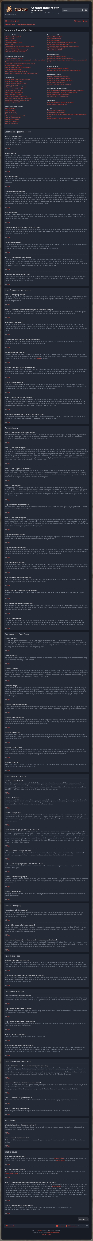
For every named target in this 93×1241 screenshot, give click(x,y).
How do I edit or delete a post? (14, 81)
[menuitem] (16, 21)
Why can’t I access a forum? (13, 90)
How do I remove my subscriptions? (57, 96)
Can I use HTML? (10, 110)
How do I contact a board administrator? (59, 118)
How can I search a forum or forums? (58, 76)
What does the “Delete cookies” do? (15, 51)
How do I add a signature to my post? (16, 83)
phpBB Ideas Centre (11, 1173)
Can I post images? (11, 114)
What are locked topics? (12, 121)
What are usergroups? (54, 40)
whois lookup (56, 1186)
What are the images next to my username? (18, 67)
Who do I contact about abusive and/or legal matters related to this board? (66, 115)
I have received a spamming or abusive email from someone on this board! (67, 61)
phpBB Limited (59, 1158)
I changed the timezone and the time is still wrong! (20, 63)
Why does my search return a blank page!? (60, 80)
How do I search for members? (56, 82)
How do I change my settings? (14, 58)
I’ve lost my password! (11, 48)
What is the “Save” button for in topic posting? (18, 98)
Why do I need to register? (13, 37)
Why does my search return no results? (58, 78)
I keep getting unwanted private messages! (60, 58)
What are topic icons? (11, 123)
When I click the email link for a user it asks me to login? (21, 73)
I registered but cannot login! (13, 42)
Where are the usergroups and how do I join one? (62, 42)
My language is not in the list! (13, 65)
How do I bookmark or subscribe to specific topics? (62, 92)
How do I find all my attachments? (57, 104)
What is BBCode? (10, 108)
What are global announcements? (15, 116)
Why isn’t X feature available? (56, 112)
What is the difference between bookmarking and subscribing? (65, 90)
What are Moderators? (54, 38)
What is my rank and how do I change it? (17, 71)
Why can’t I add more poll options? (15, 87)
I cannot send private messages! (56, 56)
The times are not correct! (12, 62)
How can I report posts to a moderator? (16, 96)
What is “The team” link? (54, 50)
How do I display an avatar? (13, 69)
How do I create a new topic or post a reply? (18, 79)
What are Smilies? (10, 112)
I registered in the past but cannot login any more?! (20, 46)
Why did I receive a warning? (13, 94)
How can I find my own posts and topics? (59, 84)
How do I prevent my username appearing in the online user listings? (25, 60)
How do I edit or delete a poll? (14, 89)
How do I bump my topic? (12, 102)
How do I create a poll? (12, 85)
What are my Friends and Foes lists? (58, 68)
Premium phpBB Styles (53, 1232)
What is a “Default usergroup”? (56, 48)
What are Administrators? (54, 37)
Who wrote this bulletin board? (56, 110)
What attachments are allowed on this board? (60, 102)
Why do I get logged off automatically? (16, 50)
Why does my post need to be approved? (17, 100)
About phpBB (60, 1160)
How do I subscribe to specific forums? (58, 94)
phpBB (39, 358)
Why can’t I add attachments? (14, 92)
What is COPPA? (10, 38)
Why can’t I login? (10, 44)
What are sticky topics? (12, 119)
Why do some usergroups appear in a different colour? (63, 46)
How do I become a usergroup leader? (58, 44)
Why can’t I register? (11, 40)
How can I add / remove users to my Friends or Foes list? (64, 70)
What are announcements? (13, 117)
